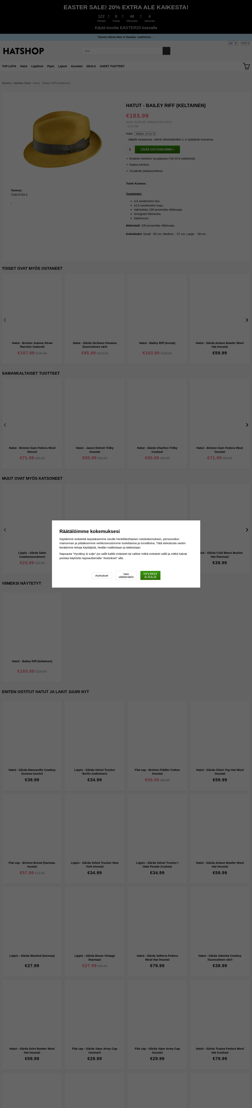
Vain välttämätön (126, 575)
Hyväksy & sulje (150, 575)
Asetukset (101, 575)
